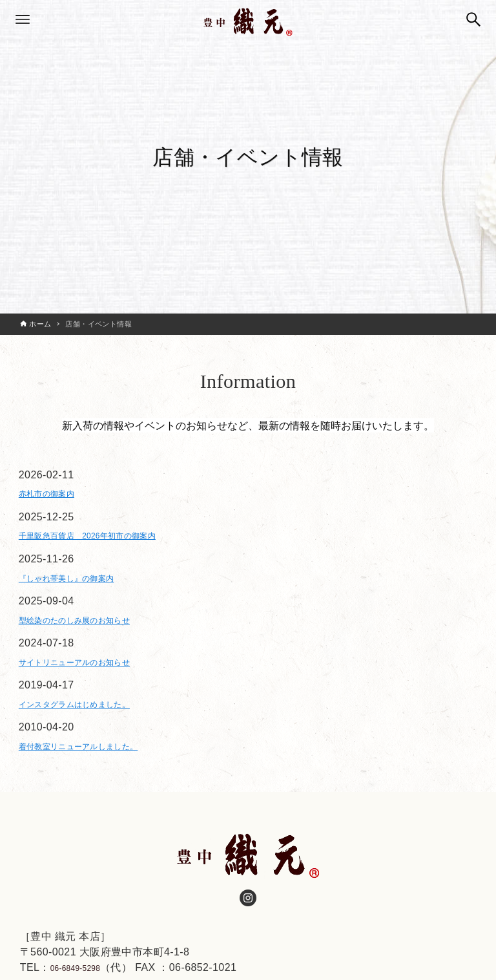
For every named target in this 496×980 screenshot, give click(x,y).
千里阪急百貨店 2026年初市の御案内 (110, 543)
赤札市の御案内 (56, 496)
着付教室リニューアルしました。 (98, 777)
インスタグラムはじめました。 (93, 730)
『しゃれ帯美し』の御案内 (82, 590)
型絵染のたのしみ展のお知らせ (93, 637)
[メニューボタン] (23, 19)
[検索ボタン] (473, 19)
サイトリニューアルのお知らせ (93, 684)
